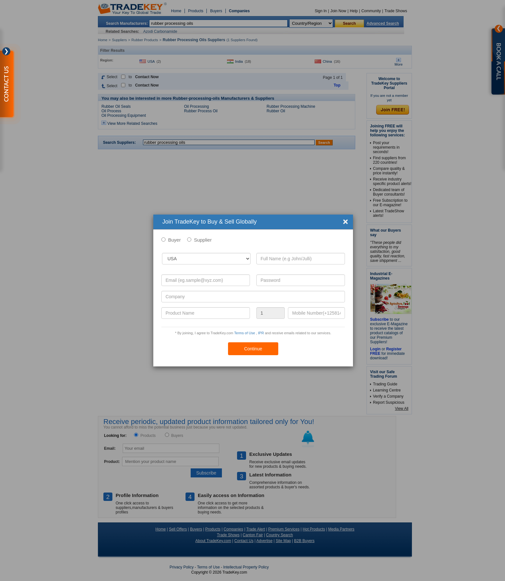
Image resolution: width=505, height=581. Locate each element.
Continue (253, 348)
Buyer (174, 240)
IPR (261, 333)
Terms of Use (244, 333)
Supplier (203, 240)
